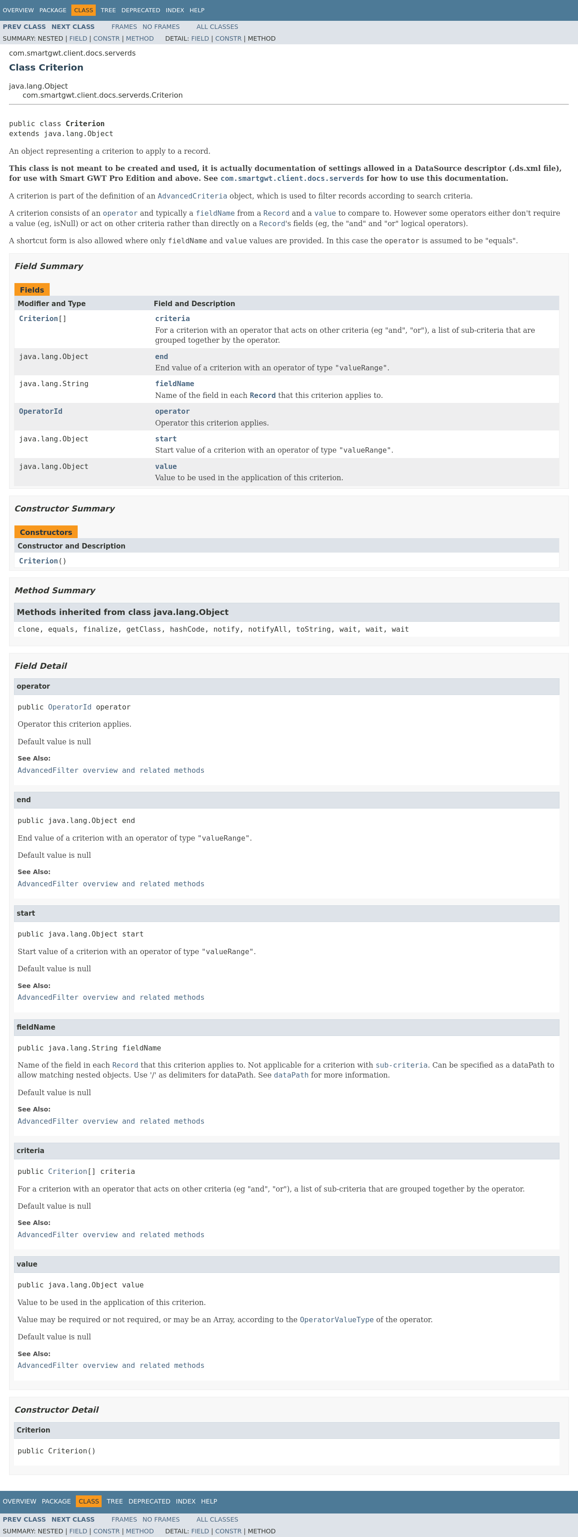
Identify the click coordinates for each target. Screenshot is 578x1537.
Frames (124, 26)
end (161, 356)
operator (172, 411)
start (166, 439)
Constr (106, 38)
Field (79, 38)
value (166, 466)
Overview (18, 10)
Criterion (38, 318)
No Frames (161, 26)
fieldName (175, 383)
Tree (108, 10)
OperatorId (40, 411)
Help (197, 10)
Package (52, 10)
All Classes (217, 26)
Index (175, 10)
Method (140, 38)
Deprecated (140, 10)
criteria (172, 318)
